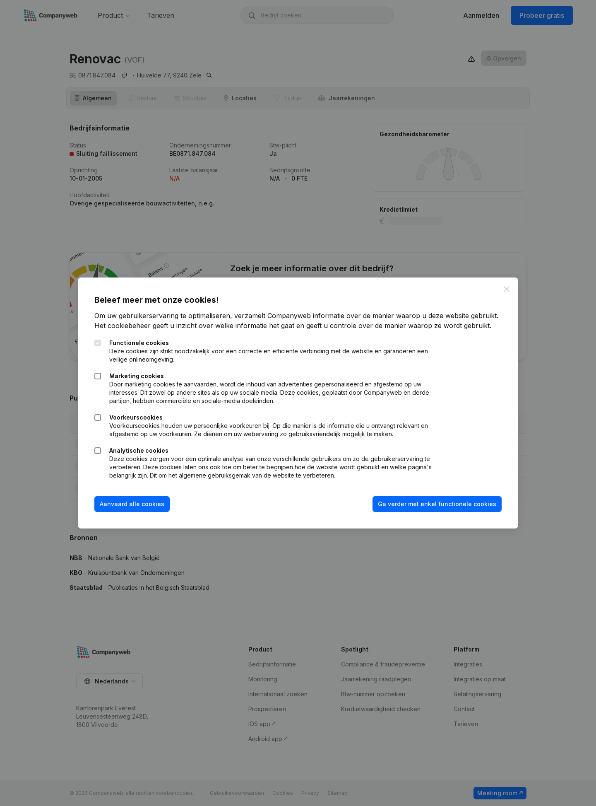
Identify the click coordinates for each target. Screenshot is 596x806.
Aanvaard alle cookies (132, 503)
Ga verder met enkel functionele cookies (437, 503)
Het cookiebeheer (122, 325)
